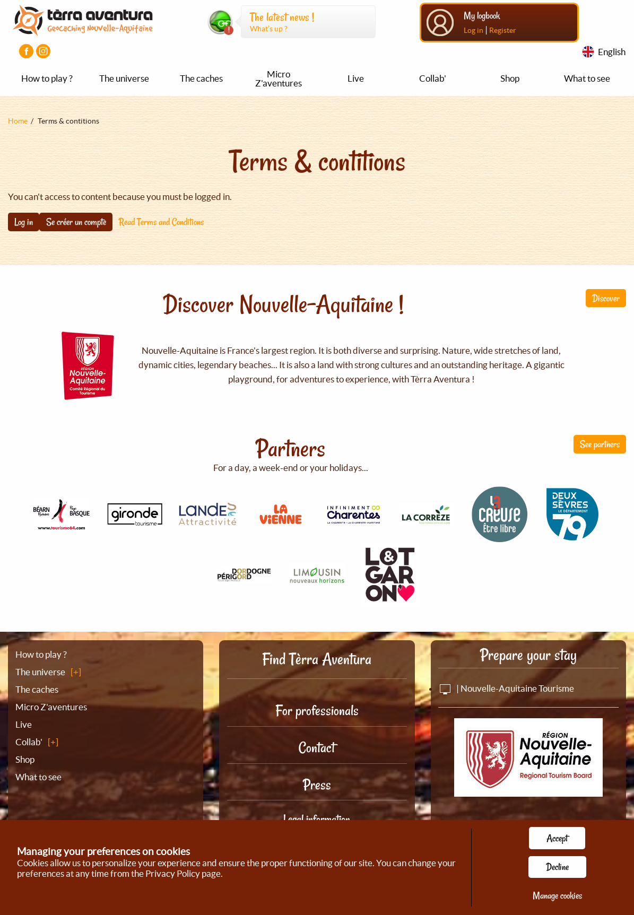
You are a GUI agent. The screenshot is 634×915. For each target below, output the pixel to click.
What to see (587, 78)
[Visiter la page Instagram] (43, 51)
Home (18, 121)
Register (502, 30)
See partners (600, 444)
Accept (557, 838)
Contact (317, 747)
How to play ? (47, 78)
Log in (473, 30)
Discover (606, 298)
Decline (557, 866)
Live (356, 78)
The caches (201, 78)
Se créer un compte (76, 221)
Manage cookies (557, 895)
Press (317, 785)
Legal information (316, 819)
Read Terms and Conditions (161, 221)
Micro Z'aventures (278, 78)
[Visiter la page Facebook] (26, 51)
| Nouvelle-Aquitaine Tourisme (506, 688)
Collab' (432, 78)
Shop (509, 78)
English (612, 52)
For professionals (317, 710)
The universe (124, 78)
